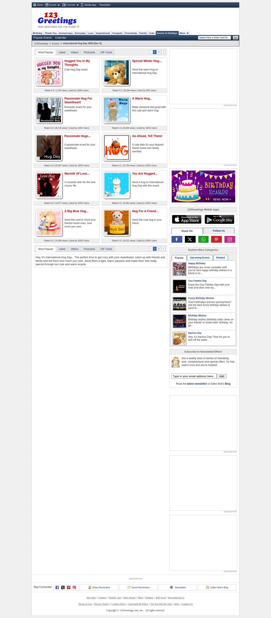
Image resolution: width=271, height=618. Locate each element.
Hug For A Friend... (145, 211)
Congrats (117, 33)
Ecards (52, 5)
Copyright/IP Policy (138, 604)
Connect (71, 5)
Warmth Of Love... (77, 173)
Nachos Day (195, 333)
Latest (62, 52)
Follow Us (219, 230)
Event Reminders (138, 587)
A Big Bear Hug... (76, 211)
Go (235, 37)
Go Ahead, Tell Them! (147, 136)
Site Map (91, 597)
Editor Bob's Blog (217, 587)
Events (55, 43)
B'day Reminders (99, 587)
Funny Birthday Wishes (201, 298)
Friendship (131, 33)
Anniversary (66, 33)
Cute (151, 33)
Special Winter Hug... (147, 61)
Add (221, 376)
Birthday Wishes (197, 315)
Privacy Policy (101, 604)
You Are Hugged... (145, 173)
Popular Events (42, 37)
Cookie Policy (118, 604)
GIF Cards (106, 52)
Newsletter (105, 5)
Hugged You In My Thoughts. (77, 62)
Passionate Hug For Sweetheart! (78, 100)
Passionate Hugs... (77, 136)
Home (40, 5)
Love (90, 33)
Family (143, 33)
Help (176, 604)
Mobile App (90, 5)
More (184, 33)
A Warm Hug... (142, 98)
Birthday (37, 33)
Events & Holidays (167, 33)
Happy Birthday (196, 263)
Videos (74, 52)
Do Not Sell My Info (161, 604)
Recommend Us (176, 597)
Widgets (149, 597)
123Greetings (41, 43)
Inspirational (103, 33)
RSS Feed (161, 597)
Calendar (60, 37)
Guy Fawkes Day (197, 280)
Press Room (129, 597)
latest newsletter (197, 383)
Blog (228, 383)
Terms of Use (85, 604)
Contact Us (187, 604)
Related (220, 257)
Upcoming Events (200, 257)
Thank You (51, 33)
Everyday (80, 33)
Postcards (89, 52)
